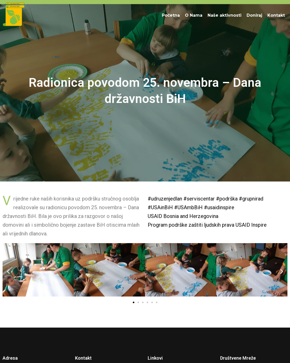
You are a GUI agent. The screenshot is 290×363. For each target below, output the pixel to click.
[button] (8, 271)
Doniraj (254, 15)
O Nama (193, 15)
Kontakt (276, 15)
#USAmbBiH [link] (188, 207)
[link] (183, 216)
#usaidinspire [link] (219, 207)
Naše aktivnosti (224, 15)
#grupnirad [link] (251, 199)
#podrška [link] (227, 199)
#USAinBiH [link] (160, 207)
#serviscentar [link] (199, 199)
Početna (171, 15)
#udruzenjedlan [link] (165, 199)
